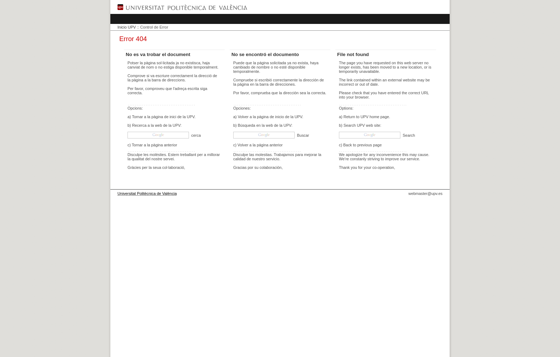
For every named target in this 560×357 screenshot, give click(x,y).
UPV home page (374, 117)
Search (408, 135)
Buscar (302, 135)
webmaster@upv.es (425, 193)
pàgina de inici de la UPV (173, 117)
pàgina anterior (164, 145)
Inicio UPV (127, 27)
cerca (195, 135)
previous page (369, 145)
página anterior (270, 145)
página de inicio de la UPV (279, 117)
